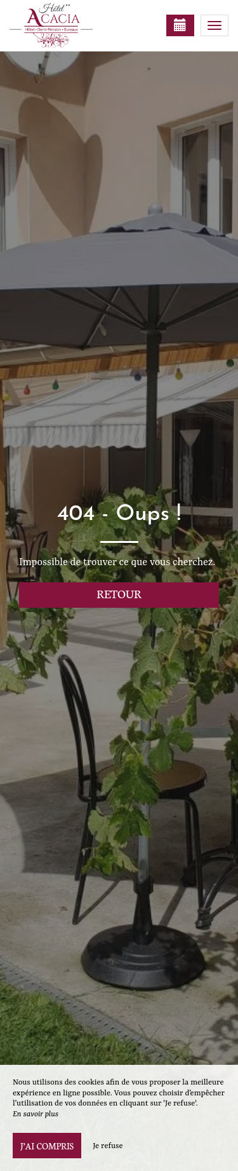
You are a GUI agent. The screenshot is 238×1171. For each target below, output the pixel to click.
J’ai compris (47, 1145)
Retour (119, 593)
